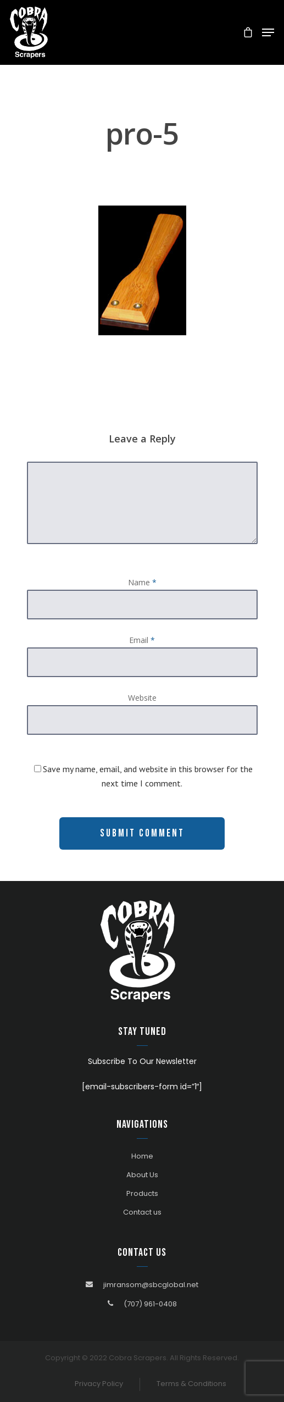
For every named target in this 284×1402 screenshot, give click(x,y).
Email (142, 640)
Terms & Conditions (191, 1383)
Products (142, 1193)
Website (142, 697)
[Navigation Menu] (268, 32)
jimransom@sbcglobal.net (150, 1284)
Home (142, 1156)
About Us (142, 1175)
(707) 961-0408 (150, 1304)
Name (142, 582)
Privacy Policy (99, 1383)
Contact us (142, 1212)
